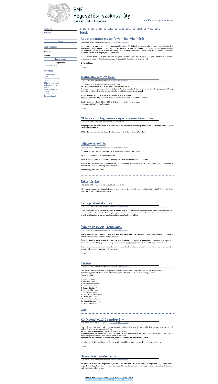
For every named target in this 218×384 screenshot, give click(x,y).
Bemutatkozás (49, 74)
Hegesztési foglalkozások (98, 356)
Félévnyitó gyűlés (93, 144)
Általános (149, 20)
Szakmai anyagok (50, 85)
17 (130, 29)
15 (123, 29)
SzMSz (46, 91)
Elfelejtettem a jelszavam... (51, 65)
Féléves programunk (51, 78)
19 (138, 29)
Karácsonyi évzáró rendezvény (102, 319)
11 (109, 29)
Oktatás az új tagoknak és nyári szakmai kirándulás (117, 118)
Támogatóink (49, 94)
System (170, 20)
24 (156, 29)
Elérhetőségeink (50, 96)
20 (141, 29)
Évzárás (86, 263)
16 (127, 29)
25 (159, 29)
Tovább (83, 67)
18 (134, 29)
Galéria (46, 81)
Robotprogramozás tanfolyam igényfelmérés (112, 38)
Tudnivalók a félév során (98, 77)
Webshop (47, 87)
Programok (160, 20)
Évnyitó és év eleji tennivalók (101, 227)
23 (152, 29)
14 (119, 29)
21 (145, 29)
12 (112, 29)
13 (116, 29)
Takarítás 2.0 (90, 181)
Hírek (46, 76)
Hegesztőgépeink (50, 89)
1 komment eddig (123, 323)
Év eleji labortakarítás (96, 203)
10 (105, 29)
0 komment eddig (123, 42)
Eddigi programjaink (51, 83)
